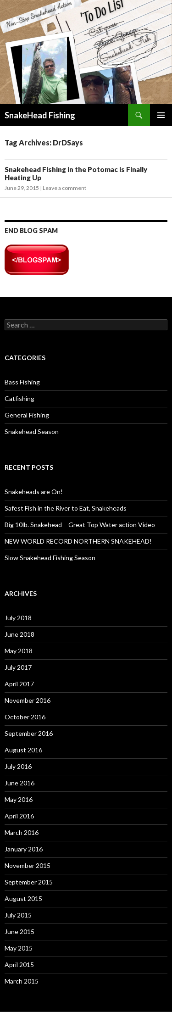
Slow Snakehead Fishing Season (50, 558)
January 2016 (24, 849)
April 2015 (19, 964)
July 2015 (18, 915)
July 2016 (18, 766)
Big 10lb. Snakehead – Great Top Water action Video (80, 524)
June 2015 (19, 931)
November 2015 (27, 865)
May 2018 (19, 651)
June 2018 (19, 634)
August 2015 (23, 898)
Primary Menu (161, 115)
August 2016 (23, 750)
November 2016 (27, 700)
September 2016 (29, 733)
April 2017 (19, 684)
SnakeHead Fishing (40, 115)
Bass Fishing (22, 382)
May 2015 (19, 948)
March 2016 (22, 832)
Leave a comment (64, 187)
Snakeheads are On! (34, 491)
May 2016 (19, 799)
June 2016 (19, 783)
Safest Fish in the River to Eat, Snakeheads (66, 508)
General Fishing (27, 415)
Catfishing (19, 398)
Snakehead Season (32, 431)
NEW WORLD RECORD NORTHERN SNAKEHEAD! (78, 541)
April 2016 (19, 816)
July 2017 (18, 667)
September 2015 (29, 882)
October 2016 (25, 717)
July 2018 (18, 618)
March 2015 (22, 981)
